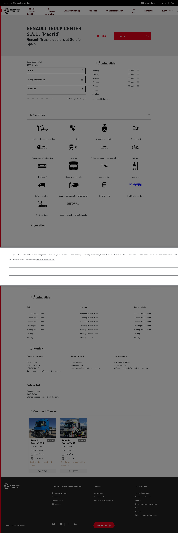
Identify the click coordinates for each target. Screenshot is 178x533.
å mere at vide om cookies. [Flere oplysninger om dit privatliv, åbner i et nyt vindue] (45, 259)
